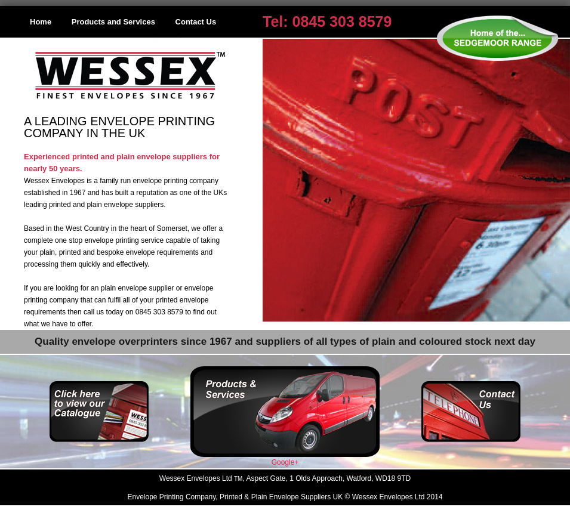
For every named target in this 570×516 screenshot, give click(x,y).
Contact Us (196, 21)
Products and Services (113, 21)
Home (40, 21)
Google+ (285, 462)
